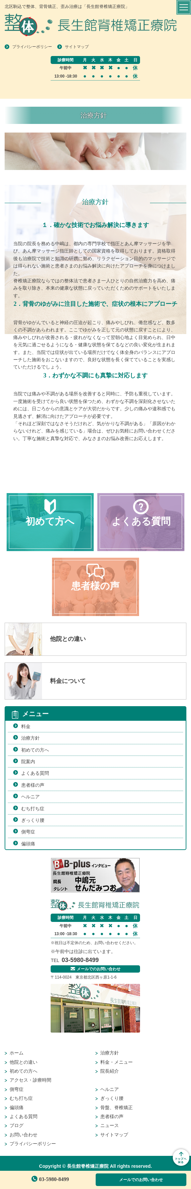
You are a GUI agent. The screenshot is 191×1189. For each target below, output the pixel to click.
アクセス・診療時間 (30, 1080)
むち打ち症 (32, 808)
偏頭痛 (28, 843)
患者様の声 (32, 785)
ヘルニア (30, 796)
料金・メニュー (116, 1062)
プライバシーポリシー (32, 46)
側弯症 (28, 831)
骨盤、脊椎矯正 (116, 1107)
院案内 (28, 761)
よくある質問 (35, 773)
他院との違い (23, 1062)
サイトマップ (77, 46)
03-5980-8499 (50, 1179)
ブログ (17, 1125)
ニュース (109, 1125)
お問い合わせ (23, 1134)
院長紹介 (109, 1071)
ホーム (17, 1052)
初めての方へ (35, 750)
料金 (25, 726)
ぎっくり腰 (32, 820)
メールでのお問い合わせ (141, 1179)
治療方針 (30, 738)
